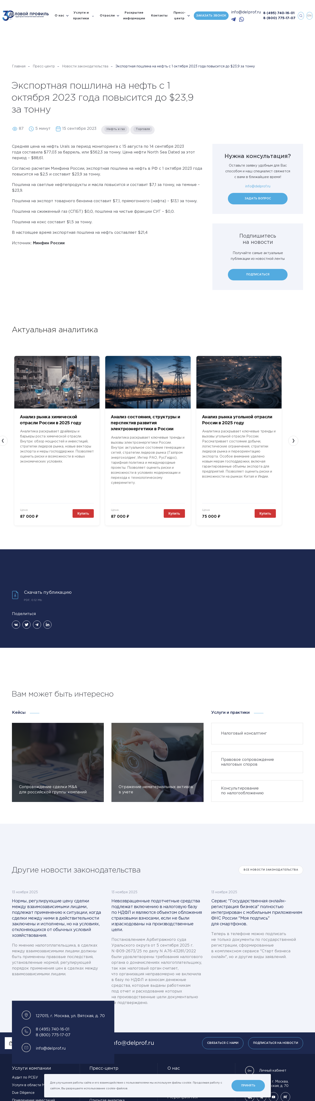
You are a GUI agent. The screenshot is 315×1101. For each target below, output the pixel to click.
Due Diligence (23, 1082)
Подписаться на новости (275, 1033)
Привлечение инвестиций (33, 1090)
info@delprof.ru (246, 12)
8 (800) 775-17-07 (279, 18)
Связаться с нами (222, 1033)
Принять (248, 1085)
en (309, 15)
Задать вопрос (258, 198)
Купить (92, 503)
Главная (19, 66)
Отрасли (107, 15)
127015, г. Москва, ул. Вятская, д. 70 (267, 1074)
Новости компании (105, 1067)
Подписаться (257, 274)
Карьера (176, 1068)
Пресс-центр (179, 15)
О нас (59, 15)
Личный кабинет (265, 1060)
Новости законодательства (85, 66)
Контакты (159, 15)
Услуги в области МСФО (32, 1075)
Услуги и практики (81, 15)
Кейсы (19, 702)
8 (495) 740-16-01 (278, 13)
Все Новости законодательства (271, 860)
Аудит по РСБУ (25, 1067)
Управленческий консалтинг (36, 1098)
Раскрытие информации (134, 15)
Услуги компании (31, 1058)
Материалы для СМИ (106, 1098)
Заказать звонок (211, 15)
